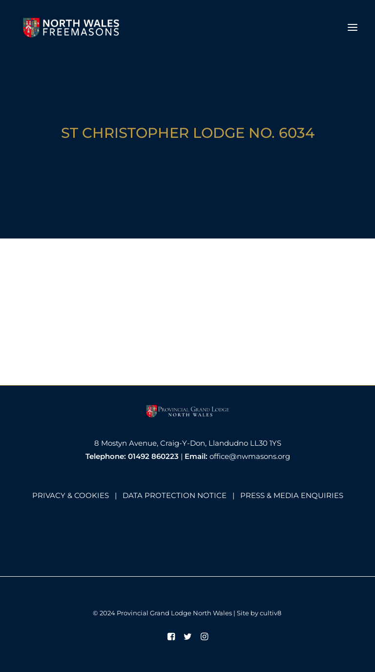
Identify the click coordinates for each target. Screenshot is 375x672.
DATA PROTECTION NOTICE (175, 495)
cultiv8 (270, 613)
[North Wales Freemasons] (71, 27)
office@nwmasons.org (249, 456)
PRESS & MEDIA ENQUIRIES (291, 495)
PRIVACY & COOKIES (70, 495)
